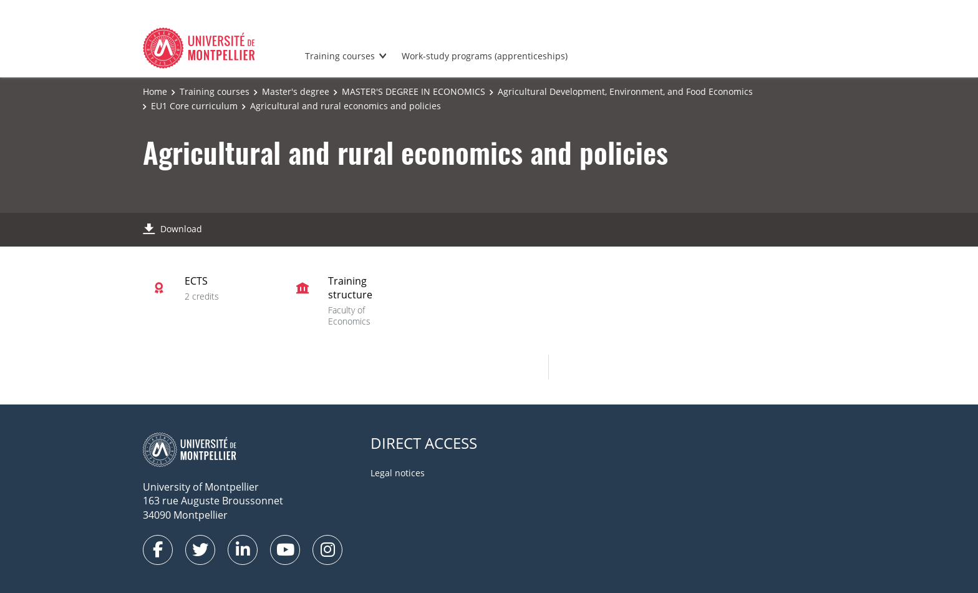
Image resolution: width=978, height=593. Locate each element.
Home (155, 91)
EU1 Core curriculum (194, 106)
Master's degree (295, 91)
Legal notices (397, 473)
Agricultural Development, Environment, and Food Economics (625, 91)
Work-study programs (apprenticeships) (485, 56)
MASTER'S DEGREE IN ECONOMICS (413, 91)
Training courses (340, 56)
